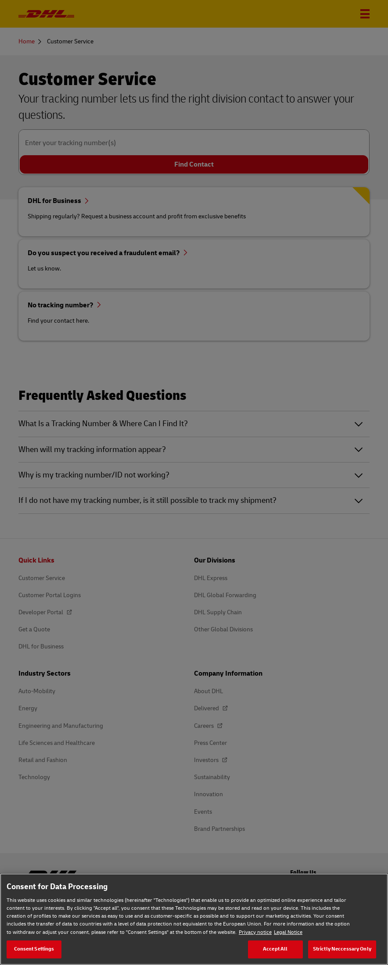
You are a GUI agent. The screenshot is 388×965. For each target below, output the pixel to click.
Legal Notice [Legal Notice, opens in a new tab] (288, 932)
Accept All (275, 949)
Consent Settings (34, 949)
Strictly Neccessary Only (342, 949)
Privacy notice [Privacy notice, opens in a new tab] (255, 932)
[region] (194, 919)
